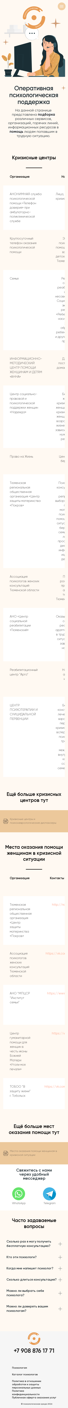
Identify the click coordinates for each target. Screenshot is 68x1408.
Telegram (49, 1203)
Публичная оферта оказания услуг (34, 1397)
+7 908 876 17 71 (34, 1351)
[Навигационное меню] (61, 6)
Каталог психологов (25, 1374)
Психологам (19, 1368)
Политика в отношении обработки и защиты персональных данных (26, 1384)
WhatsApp (19, 1203)
